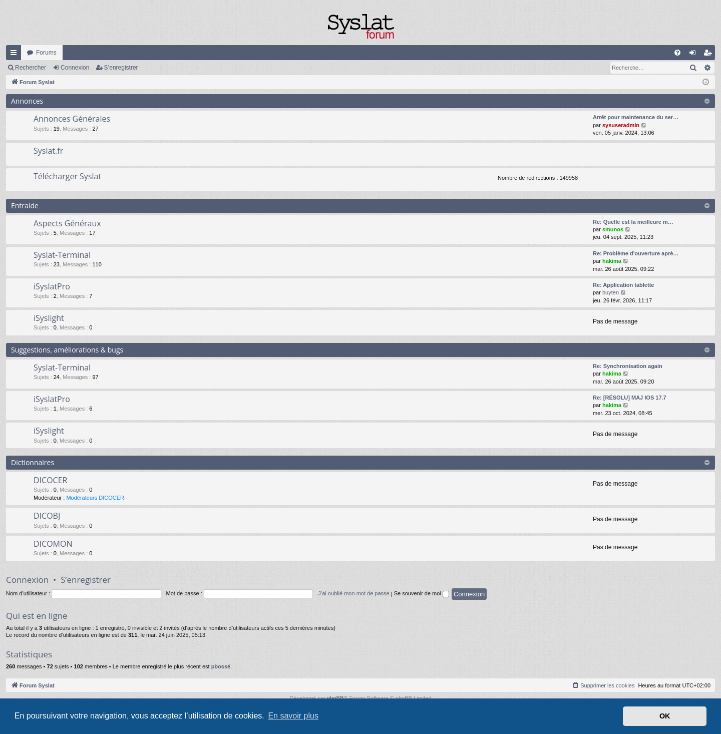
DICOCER (50, 480)
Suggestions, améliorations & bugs (67, 349)
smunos (612, 229)
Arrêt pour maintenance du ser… (635, 117)
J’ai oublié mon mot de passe (353, 593)
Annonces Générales (72, 118)
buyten (610, 292)
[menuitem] (677, 52)
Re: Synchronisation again (627, 366)
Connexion (75, 67)
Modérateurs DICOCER (95, 498)
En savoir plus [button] (293, 715)
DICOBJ (47, 515)
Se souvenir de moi (421, 593)
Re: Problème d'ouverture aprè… (635, 253)
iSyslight (49, 317)
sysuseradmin (620, 125)
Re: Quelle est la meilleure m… (633, 222)
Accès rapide (15, 54)
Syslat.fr (48, 150)
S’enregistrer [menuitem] (709, 54)
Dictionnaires (32, 462)
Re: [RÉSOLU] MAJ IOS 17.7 (629, 398)
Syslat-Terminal (62, 254)
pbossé (221, 666)
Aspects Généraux (67, 223)
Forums (46, 52)
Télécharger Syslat (67, 176)
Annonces (27, 101)
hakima (611, 261)
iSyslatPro (52, 286)
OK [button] (664, 716)
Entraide (25, 205)
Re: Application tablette (623, 285)
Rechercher (30, 67)
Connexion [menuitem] (694, 54)
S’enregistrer (121, 67)
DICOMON (53, 543)
